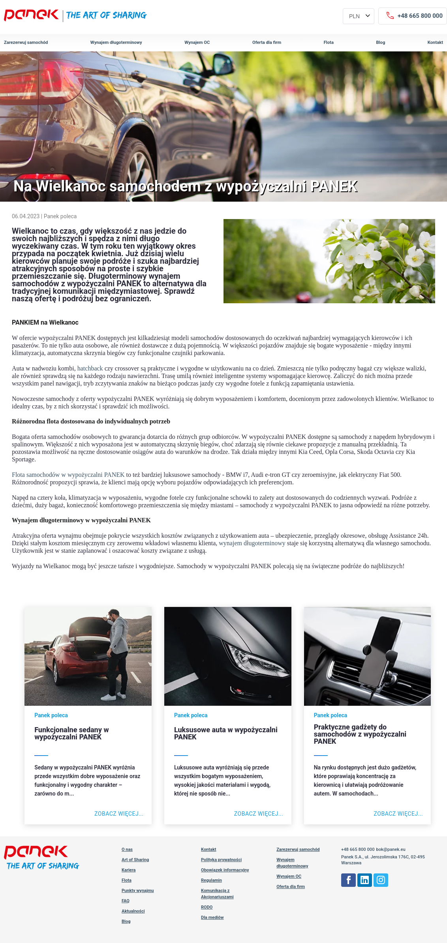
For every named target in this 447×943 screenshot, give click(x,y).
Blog (380, 42)
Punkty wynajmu (138, 890)
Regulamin (211, 880)
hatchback (90, 368)
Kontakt (435, 42)
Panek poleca (60, 216)
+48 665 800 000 (358, 849)
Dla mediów (212, 917)
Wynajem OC (197, 42)
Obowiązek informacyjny (225, 870)
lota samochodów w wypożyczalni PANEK (70, 474)
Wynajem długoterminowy (116, 42)
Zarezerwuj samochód (26, 42)
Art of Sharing (135, 859)
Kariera (129, 870)
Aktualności (133, 911)
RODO (206, 907)
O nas (127, 849)
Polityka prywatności (221, 859)
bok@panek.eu (390, 849)
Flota (329, 42)
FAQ (126, 900)
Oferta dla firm (266, 42)
